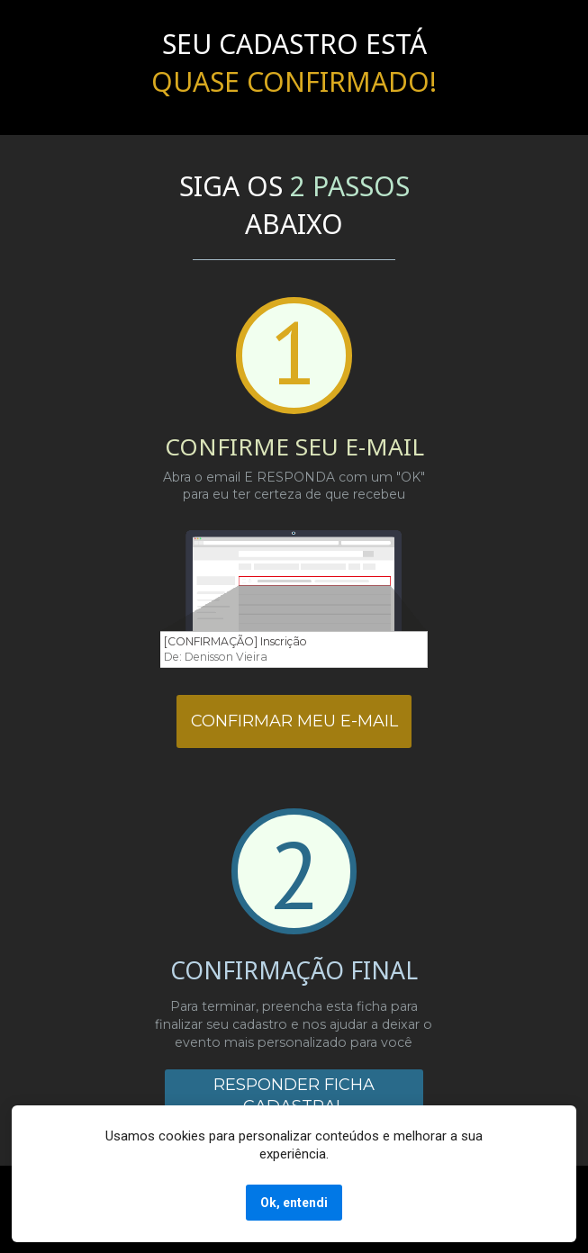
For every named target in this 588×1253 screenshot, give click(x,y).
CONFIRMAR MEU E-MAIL (294, 721)
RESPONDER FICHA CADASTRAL (294, 1095)
